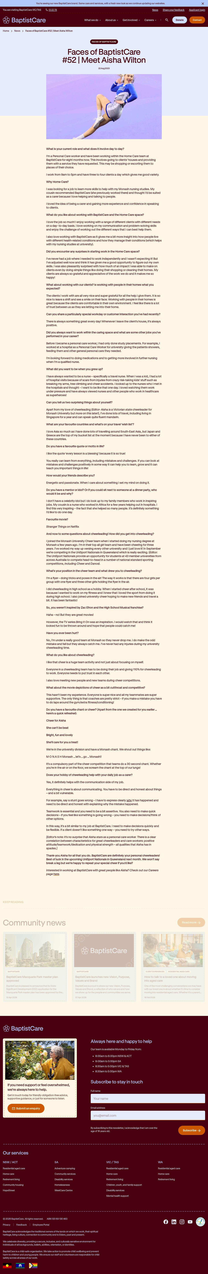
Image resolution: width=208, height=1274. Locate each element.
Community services (65, 1173)
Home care (8, 1173)
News (155, 9)
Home (6, 30)
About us (112, 20)
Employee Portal (41, 1224)
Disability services (64, 1179)
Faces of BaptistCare (104, 41)
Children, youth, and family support (124, 1184)
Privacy (6, 1224)
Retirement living (11, 1179)
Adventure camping (65, 1168)
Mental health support (117, 1195)
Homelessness (62, 1184)
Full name (95, 1090)
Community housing (13, 1184)
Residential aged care (14, 1168)
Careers (150, 20)
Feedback (21, 1224)
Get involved (131, 20)
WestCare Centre (64, 1190)
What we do (92, 20)
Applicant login (197, 9)
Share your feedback (173, 9)
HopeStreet (9, 1190)
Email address (98, 1107)
